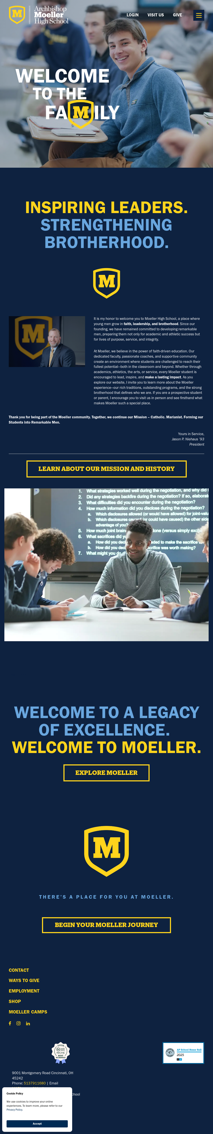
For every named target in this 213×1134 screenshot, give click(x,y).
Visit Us (156, 15)
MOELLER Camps (28, 1012)
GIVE (177, 15)
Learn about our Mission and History (106, 469)
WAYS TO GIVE (24, 980)
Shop (15, 1001)
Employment (24, 991)
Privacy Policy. (15, 1109)
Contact (19, 970)
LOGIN (133, 15)
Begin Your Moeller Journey (106, 925)
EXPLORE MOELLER (106, 773)
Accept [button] (37, 1123)
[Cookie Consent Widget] (37, 1109)
